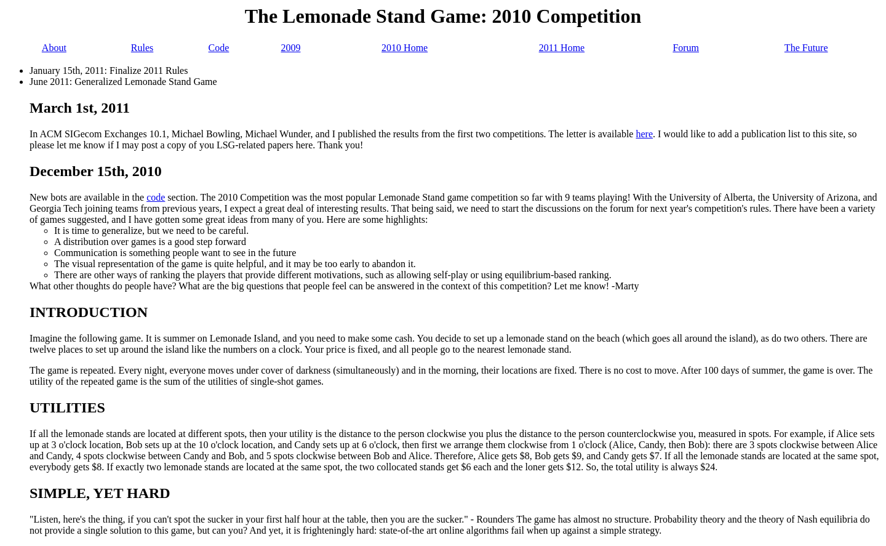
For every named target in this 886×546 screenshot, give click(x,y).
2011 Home (562, 47)
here (644, 134)
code (155, 197)
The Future (806, 47)
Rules (142, 47)
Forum (685, 47)
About (54, 47)
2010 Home (404, 47)
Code (219, 47)
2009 (290, 47)
